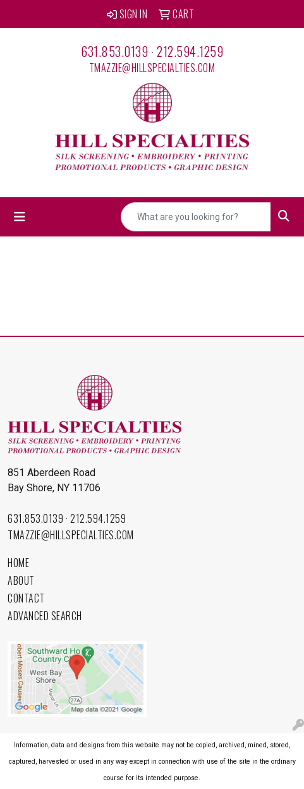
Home (18, 562)
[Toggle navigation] (19, 217)
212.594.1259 (190, 51)
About (21, 580)
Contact (26, 598)
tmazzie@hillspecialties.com (152, 67)
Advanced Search (45, 615)
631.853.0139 (114, 51)
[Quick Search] (196, 216)
